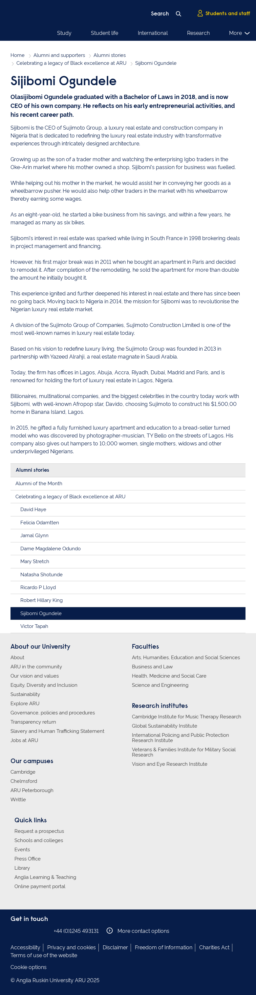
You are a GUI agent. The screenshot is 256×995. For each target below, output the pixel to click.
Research (198, 33)
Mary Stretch (34, 561)
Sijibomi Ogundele (41, 613)
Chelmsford (24, 781)
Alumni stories (110, 55)
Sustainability (25, 694)
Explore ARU (25, 704)
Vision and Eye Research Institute (169, 764)
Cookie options (29, 967)
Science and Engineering (160, 685)
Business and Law (152, 667)
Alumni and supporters (59, 55)
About (17, 657)
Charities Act (214, 947)
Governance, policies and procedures (53, 713)
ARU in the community (36, 667)
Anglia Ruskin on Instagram (24, 930)
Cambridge (23, 772)
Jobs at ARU (24, 740)
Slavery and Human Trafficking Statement (57, 731)
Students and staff (223, 13)
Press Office (27, 859)
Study (64, 33)
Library (22, 868)
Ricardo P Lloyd (38, 587)
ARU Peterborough (32, 790)
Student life (104, 33)
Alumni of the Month (38, 483)
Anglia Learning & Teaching (45, 877)
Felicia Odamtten (39, 523)
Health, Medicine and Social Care (169, 676)
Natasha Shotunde (41, 575)
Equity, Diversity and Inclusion (44, 685)
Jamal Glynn (34, 535)
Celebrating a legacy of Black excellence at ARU (71, 63)
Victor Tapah (34, 626)
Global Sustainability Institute (164, 726)
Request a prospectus (39, 831)
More (239, 33)
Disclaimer (115, 947)
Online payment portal (39, 886)
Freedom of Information (163, 947)
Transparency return (33, 722)
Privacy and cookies (71, 947)
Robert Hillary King (41, 600)
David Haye (33, 509)
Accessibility (25, 947)
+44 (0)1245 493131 (76, 931)
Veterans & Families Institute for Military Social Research (184, 752)
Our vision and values (35, 676)
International (153, 33)
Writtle (18, 800)
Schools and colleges (38, 840)
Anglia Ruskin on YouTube (44, 930)
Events (22, 850)
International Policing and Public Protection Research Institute (180, 737)
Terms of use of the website (44, 955)
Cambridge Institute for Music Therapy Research (186, 717)
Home (18, 55)
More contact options (137, 930)
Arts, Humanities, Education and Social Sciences (186, 657)
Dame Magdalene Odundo (50, 549)
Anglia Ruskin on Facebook (15, 930)
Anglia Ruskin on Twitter (34, 930)
